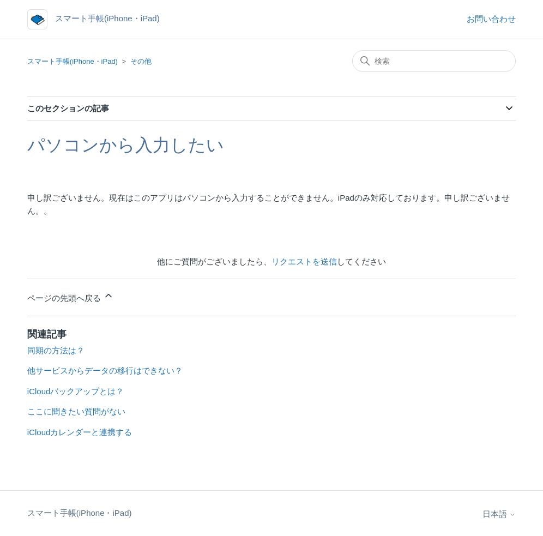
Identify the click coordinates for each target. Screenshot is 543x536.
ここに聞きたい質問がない (76, 411)
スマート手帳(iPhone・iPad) (72, 61)
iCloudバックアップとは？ (75, 391)
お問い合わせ (491, 18)
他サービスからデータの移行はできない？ (105, 370)
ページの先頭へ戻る (70, 296)
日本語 (499, 514)
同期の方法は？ (56, 350)
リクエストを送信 (304, 261)
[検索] (434, 61)
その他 (141, 61)
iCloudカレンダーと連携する (79, 432)
